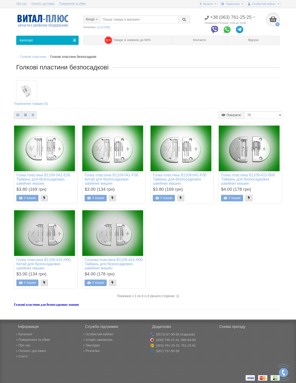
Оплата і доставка (42, 3)
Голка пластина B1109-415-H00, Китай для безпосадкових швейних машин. (43, 264)
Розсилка (91, 351)
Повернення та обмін (72, 3)
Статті (22, 356)
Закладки (91, 345)
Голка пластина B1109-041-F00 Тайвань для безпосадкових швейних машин (180, 179)
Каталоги (24, 334)
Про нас (21, 3)
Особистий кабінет (98, 334)
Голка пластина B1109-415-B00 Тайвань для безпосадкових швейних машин (248, 179)
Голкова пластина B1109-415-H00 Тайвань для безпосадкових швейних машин (114, 264)
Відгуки (253, 40)
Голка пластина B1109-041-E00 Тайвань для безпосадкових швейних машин (43, 179)
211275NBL (104, 27)
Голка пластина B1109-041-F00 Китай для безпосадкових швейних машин (111, 179)
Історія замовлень (98, 340)
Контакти (199, 40)
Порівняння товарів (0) (31, 104)
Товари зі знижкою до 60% (128, 40)
